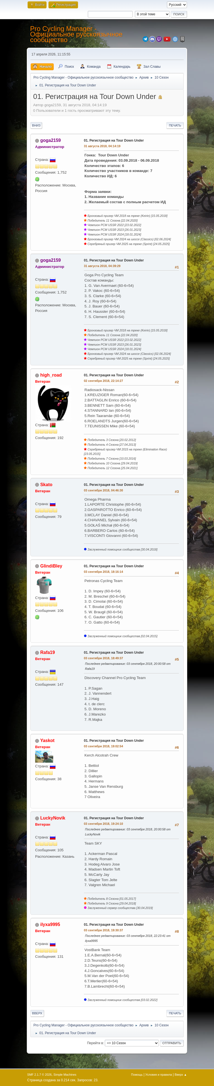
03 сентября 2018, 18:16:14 (103, 571)
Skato (46, 484)
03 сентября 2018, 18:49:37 (103, 658)
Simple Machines (65, 1074)
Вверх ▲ (181, 1074)
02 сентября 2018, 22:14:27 (103, 380)
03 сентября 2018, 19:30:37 (103, 930)
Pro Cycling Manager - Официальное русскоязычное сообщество (76, 34)
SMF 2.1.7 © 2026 (39, 1074)
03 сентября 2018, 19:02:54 (103, 746)
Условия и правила (158, 1074)
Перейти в (95, 1043)
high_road (51, 375)
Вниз (36, 125)
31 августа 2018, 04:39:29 (102, 266)
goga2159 (50, 140)
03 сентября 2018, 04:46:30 (103, 490)
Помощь (137, 1074)
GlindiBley (51, 566)
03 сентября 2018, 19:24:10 (103, 823)
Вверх (37, 1013)
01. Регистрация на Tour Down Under (114, 140)
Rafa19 (47, 652)
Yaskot (47, 740)
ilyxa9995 (50, 924)
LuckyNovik (52, 818)
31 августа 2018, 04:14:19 (102, 146)
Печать (175, 125)
